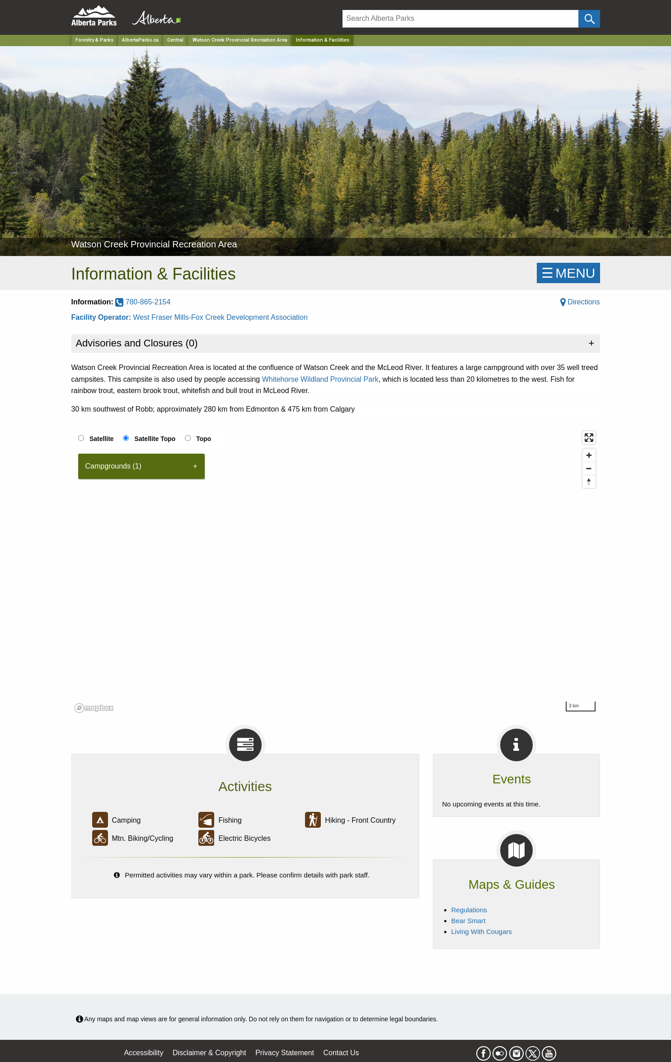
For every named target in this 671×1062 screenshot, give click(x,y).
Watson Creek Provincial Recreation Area (239, 40)
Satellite (101, 438)
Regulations (469, 910)
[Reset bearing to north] (589, 481)
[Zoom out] (589, 468)
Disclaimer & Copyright (209, 1053)
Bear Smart (468, 921)
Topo (203, 438)
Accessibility (143, 1053)
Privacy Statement (284, 1053)
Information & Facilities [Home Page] (322, 40)
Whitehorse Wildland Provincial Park (320, 379)
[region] (335, 571)
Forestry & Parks (94, 40)
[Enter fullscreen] (589, 437)
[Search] (461, 19)
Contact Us (341, 1053)
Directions (580, 302)
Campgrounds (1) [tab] (113, 466)
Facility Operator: (102, 317)
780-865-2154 (142, 302)
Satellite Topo (155, 438)
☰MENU (568, 273)
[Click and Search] (589, 19)
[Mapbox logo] (94, 708)
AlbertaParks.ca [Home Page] (140, 40)
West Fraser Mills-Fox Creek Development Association (220, 317)
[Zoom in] (589, 455)
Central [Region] (175, 40)
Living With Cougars (481, 931)
